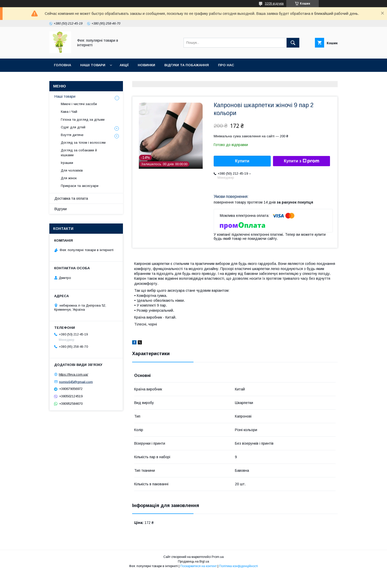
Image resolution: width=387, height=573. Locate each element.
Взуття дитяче (72, 135)
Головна (62, 65)
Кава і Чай (69, 112)
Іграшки (67, 163)
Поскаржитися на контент (198, 566)
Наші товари (92, 65)
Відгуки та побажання (186, 65)
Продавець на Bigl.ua (193, 561)
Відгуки (60, 209)
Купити (242, 161)
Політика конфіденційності (238, 566)
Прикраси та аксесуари (79, 186)
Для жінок (69, 178)
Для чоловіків (72, 170)
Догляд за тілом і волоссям (83, 142)
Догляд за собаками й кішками (79, 152)
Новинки (146, 65)
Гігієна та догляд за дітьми (83, 119)
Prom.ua (218, 557)
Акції (124, 65)
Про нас (226, 65)
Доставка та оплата (71, 198)
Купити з (301, 161)
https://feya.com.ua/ (73, 374)
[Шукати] (293, 43)
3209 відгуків (274, 3)
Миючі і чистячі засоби (79, 104)
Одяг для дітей (73, 127)
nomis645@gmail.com (76, 382)
